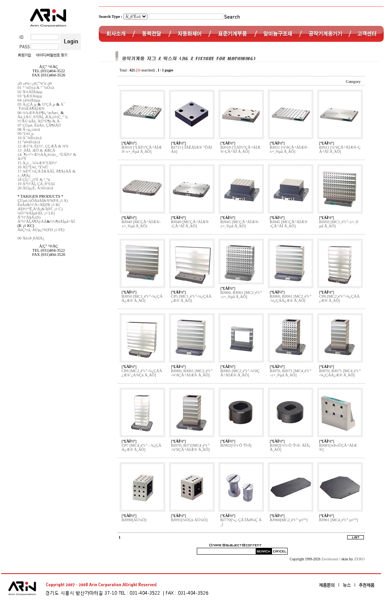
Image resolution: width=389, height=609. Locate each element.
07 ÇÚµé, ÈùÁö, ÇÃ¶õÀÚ (39, 125)
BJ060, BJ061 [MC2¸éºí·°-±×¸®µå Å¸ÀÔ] (241, 294)
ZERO (359, 559)
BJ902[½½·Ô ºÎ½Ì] (235, 445)
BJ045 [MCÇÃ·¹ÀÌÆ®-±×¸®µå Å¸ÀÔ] (239, 224)
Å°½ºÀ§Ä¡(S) (29, 217)
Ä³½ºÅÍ (23, 221)
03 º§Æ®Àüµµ (29, 96)
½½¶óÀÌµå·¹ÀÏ (62, 221)
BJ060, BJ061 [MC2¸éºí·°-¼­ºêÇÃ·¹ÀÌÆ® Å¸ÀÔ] (191, 373)
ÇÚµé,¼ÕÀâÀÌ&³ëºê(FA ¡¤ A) (42, 200)
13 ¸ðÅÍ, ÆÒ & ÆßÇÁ (36, 150)
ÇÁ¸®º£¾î (46, 184)
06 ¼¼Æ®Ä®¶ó (31, 113)
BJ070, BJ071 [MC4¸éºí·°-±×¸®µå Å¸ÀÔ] (290, 373)
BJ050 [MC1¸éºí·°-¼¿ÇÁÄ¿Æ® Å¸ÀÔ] (142, 298)
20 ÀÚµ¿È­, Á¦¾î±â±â (35, 188)
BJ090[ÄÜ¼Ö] (134, 520)
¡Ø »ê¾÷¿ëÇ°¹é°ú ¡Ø (34, 83)
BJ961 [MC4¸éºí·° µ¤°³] (338, 520)
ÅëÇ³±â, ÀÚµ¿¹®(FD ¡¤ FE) (41, 230)
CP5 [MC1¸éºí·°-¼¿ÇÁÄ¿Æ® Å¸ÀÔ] (191, 298)
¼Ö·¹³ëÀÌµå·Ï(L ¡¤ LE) (36, 213)
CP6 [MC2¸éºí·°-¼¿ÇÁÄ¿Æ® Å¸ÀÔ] (339, 298)
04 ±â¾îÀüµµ (28, 100)
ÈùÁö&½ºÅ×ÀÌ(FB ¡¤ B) (38, 205)
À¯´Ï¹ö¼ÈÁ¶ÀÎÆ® (41, 106)
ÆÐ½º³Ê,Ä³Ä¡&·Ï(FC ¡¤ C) (40, 209)
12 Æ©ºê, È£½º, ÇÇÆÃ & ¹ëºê (42, 146)
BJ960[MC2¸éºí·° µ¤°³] (288, 520)
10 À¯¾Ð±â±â (29, 138)
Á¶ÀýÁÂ (39, 221)
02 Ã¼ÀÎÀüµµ (30, 92)
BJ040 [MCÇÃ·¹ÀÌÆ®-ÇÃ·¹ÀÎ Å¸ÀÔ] (190, 224)
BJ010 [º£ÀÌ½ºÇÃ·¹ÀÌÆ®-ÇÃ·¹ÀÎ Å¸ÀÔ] (240, 149)
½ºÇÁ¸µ (48, 104)
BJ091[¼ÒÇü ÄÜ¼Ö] (189, 520)
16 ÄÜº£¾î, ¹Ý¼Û (32, 167)
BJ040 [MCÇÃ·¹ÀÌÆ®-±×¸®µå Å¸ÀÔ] (141, 224)
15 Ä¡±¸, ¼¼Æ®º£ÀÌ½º (37, 163)
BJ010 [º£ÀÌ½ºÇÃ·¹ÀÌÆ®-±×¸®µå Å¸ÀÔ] (142, 149)
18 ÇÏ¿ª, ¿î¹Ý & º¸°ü (33, 180)
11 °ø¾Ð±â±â (28, 142)
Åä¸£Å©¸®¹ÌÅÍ (30, 117)
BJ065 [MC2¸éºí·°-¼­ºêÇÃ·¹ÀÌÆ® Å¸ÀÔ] (240, 373)
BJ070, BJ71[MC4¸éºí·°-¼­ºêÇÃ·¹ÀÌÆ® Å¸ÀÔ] (190, 447)
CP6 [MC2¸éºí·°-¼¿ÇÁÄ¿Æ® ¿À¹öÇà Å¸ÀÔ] (142, 373)
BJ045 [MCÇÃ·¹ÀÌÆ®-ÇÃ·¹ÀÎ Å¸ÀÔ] (289, 224)
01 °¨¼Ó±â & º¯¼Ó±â (35, 88)
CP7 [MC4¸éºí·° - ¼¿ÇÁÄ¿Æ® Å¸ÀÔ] (141, 447)
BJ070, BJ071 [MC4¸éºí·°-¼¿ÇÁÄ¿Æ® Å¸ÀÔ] (340, 373)
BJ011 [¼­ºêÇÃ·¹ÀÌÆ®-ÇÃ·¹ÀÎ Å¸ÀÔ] (340, 149)
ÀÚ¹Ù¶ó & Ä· (49, 121)
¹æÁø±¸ (53, 113)
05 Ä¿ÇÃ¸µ (26, 104)
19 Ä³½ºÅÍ (26, 184)
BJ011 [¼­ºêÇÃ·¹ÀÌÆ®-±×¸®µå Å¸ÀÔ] (289, 149)
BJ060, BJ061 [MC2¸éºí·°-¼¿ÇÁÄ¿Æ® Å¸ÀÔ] (290, 298)
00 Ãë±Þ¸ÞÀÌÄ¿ (30, 238)
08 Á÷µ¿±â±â (28, 129)
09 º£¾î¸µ (25, 134)
